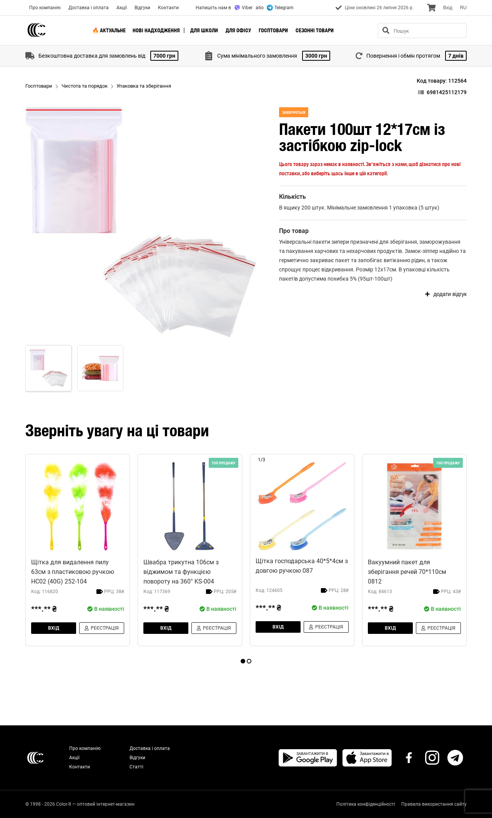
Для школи (204, 30)
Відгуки (142, 7)
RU (463, 7)
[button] (140, 221)
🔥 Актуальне (109, 30)
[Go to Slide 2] (100, 368)
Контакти (168, 7)
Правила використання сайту (434, 804)
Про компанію (45, 7)
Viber (243, 8)
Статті (136, 767)
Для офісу (238, 30)
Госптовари (273, 30)
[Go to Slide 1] (48, 368)
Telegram (280, 8)
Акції (121, 7)
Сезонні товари (315, 30)
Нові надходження (156, 30)
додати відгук (446, 294)
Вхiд (447, 7)
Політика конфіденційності (365, 804)
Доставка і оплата (88, 7)
